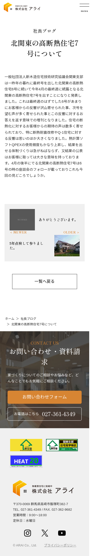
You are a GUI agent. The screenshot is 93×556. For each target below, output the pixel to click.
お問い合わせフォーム (44, 398)
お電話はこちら (44, 415)
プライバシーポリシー (60, 545)
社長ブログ (28, 319)
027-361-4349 (31, 509)
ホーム (9, 319)
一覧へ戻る (45, 281)
